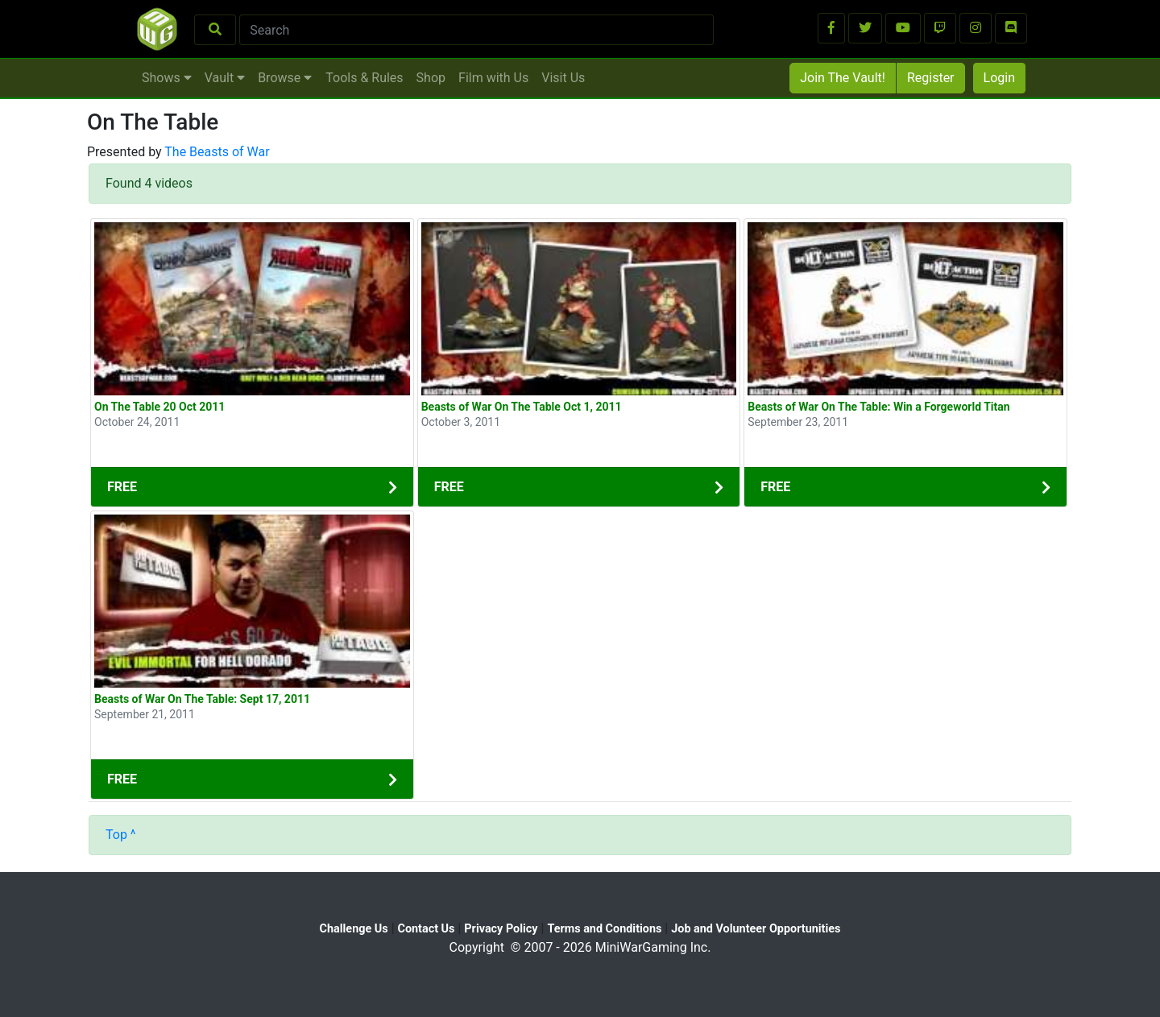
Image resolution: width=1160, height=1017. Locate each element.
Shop (430, 77)
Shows (167, 77)
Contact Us (426, 929)
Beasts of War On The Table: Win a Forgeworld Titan (878, 406)
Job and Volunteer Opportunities (755, 929)
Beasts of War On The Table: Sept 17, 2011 (202, 698)
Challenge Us (354, 929)
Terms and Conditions (604, 929)
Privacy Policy (500, 929)
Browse (285, 77)
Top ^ (121, 834)
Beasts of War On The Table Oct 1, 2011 (521, 406)
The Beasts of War (216, 151)
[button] (831, 28)
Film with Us (493, 77)
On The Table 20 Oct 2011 (159, 406)
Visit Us (563, 77)
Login (999, 77)
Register (931, 77)
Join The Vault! (842, 77)
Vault (225, 77)
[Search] (476, 29)
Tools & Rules (364, 77)
